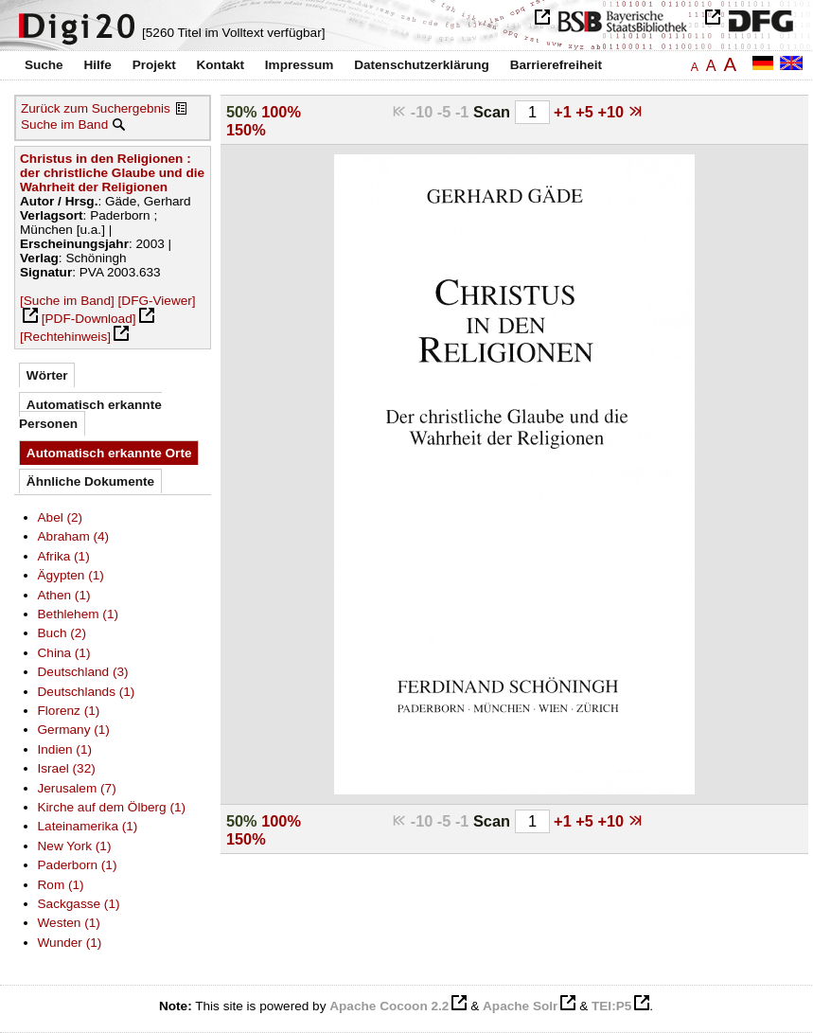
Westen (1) (69, 923)
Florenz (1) (69, 711)
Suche (44, 65)
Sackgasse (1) (79, 904)
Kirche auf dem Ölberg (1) (112, 807)
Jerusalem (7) (77, 788)
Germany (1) (74, 729)
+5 (586, 111)
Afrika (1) (64, 556)
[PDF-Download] (89, 319)
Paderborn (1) (77, 865)
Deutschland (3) (83, 672)
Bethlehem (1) (78, 614)
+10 (612, 111)
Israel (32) (67, 768)
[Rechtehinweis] (65, 336)
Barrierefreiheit (556, 65)
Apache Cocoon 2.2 (389, 1006)
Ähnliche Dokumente (90, 481)
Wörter (47, 375)
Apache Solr (520, 1006)
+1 (564, 111)
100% (281, 111)
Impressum (299, 65)
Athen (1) (64, 595)
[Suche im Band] (67, 301)
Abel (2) (60, 517)
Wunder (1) (70, 942)
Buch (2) (62, 633)
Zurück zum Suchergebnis (95, 108)
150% (246, 129)
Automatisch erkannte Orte (109, 453)
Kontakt (220, 65)
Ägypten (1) (71, 575)
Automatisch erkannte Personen (90, 414)
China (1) (64, 653)
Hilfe (97, 65)
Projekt (154, 65)
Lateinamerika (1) (88, 826)
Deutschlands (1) (86, 692)
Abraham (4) (74, 536)
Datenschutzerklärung (421, 65)
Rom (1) (61, 885)
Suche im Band (64, 124)
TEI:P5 (611, 1006)
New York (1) (75, 846)
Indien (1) (65, 749)
